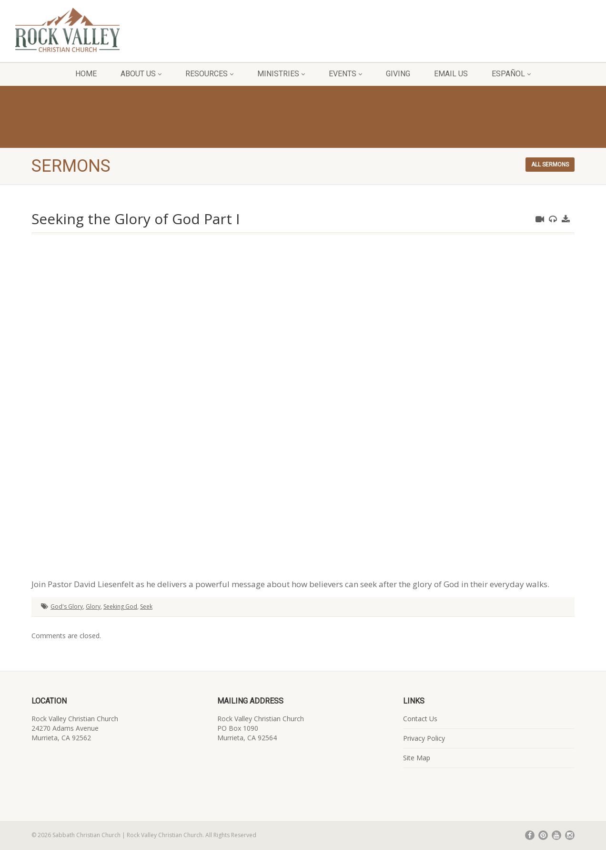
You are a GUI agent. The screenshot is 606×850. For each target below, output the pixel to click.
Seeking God (120, 606)
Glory (93, 606)
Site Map (416, 757)
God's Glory (66, 606)
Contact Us (420, 718)
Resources (209, 73)
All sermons (550, 164)
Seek (146, 606)
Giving (398, 73)
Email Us (451, 73)
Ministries (281, 73)
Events (345, 73)
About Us (141, 73)
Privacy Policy (424, 738)
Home (86, 73)
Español (511, 73)
